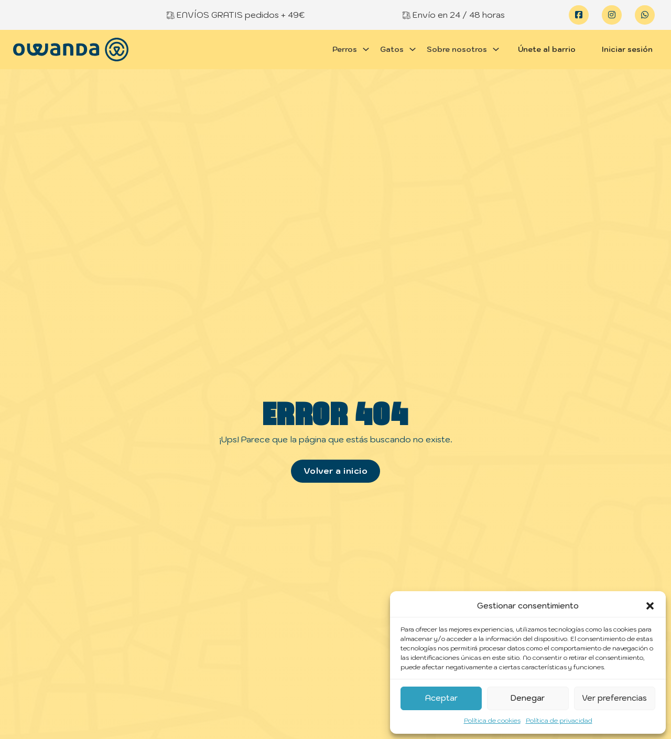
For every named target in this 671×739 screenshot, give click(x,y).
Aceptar (441, 698)
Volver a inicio (336, 470)
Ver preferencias (614, 698)
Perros (344, 49)
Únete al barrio (547, 49)
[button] (650, 606)
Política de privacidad (559, 720)
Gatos (392, 49)
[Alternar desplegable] (366, 49)
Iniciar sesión (627, 49)
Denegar (528, 698)
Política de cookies (492, 720)
